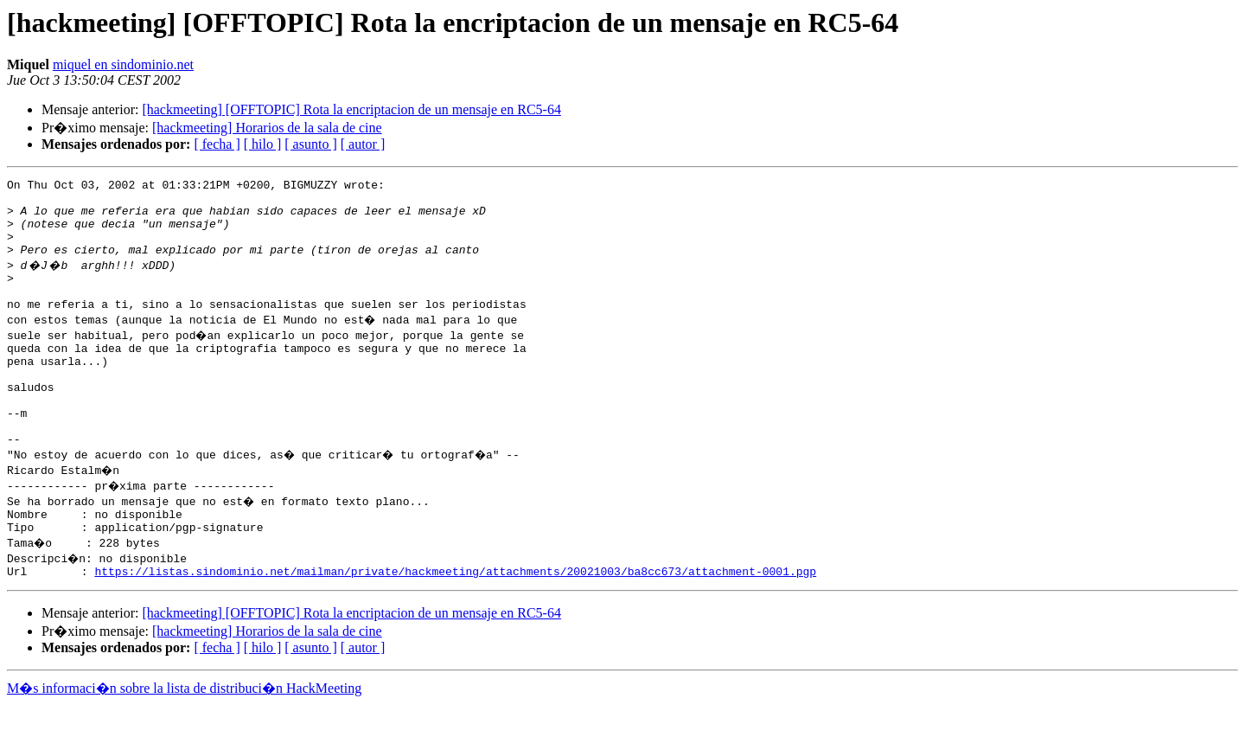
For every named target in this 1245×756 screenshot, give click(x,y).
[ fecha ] (216, 144)
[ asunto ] (310, 144)
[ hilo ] (263, 144)
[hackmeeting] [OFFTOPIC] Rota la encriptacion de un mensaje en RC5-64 (351, 109)
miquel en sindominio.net (123, 64)
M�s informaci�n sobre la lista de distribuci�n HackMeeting (184, 740)
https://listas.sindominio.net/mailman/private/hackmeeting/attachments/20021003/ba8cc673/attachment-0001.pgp (455, 623)
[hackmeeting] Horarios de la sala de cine (267, 127)
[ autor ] (363, 144)
